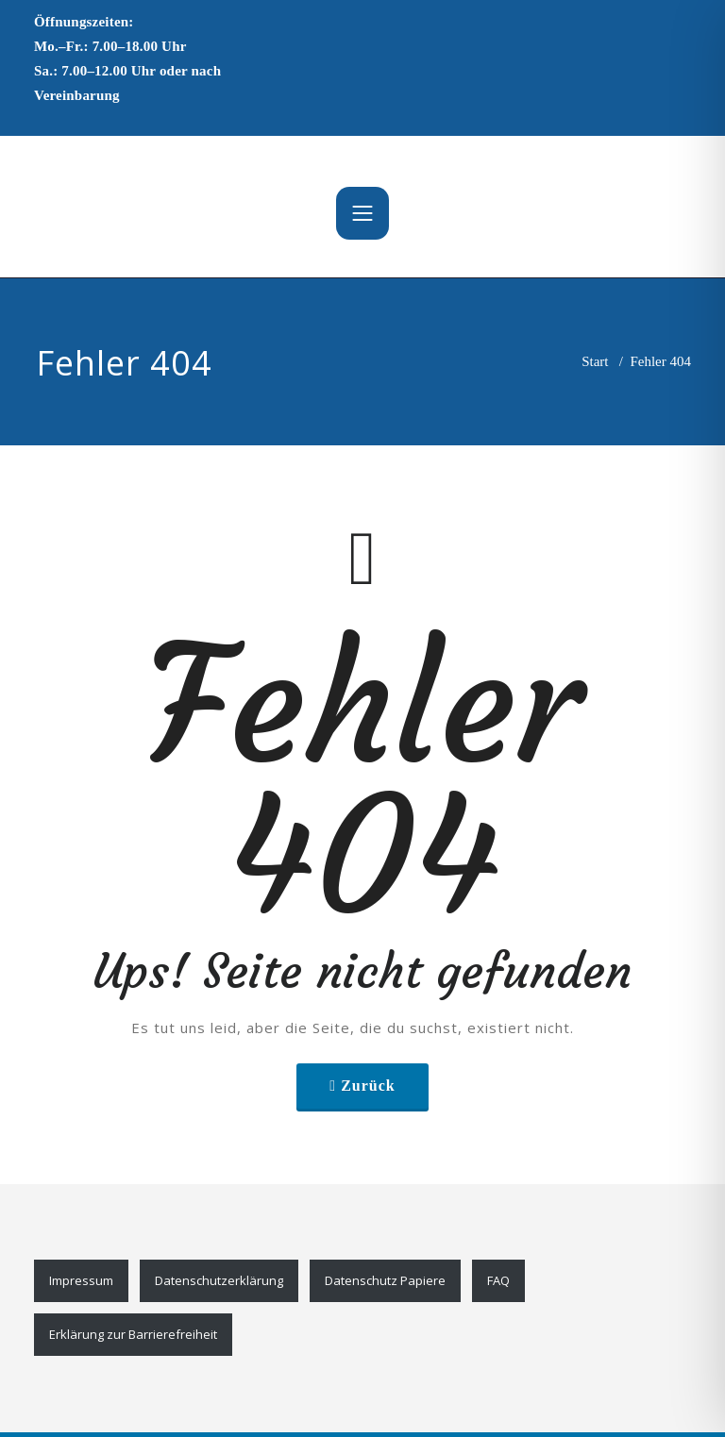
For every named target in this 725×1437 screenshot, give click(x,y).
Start (595, 361)
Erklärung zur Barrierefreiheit (133, 1334)
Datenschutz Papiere (385, 1280)
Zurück (368, 1086)
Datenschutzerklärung (219, 1280)
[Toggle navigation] (362, 213)
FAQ (498, 1280)
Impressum (81, 1280)
